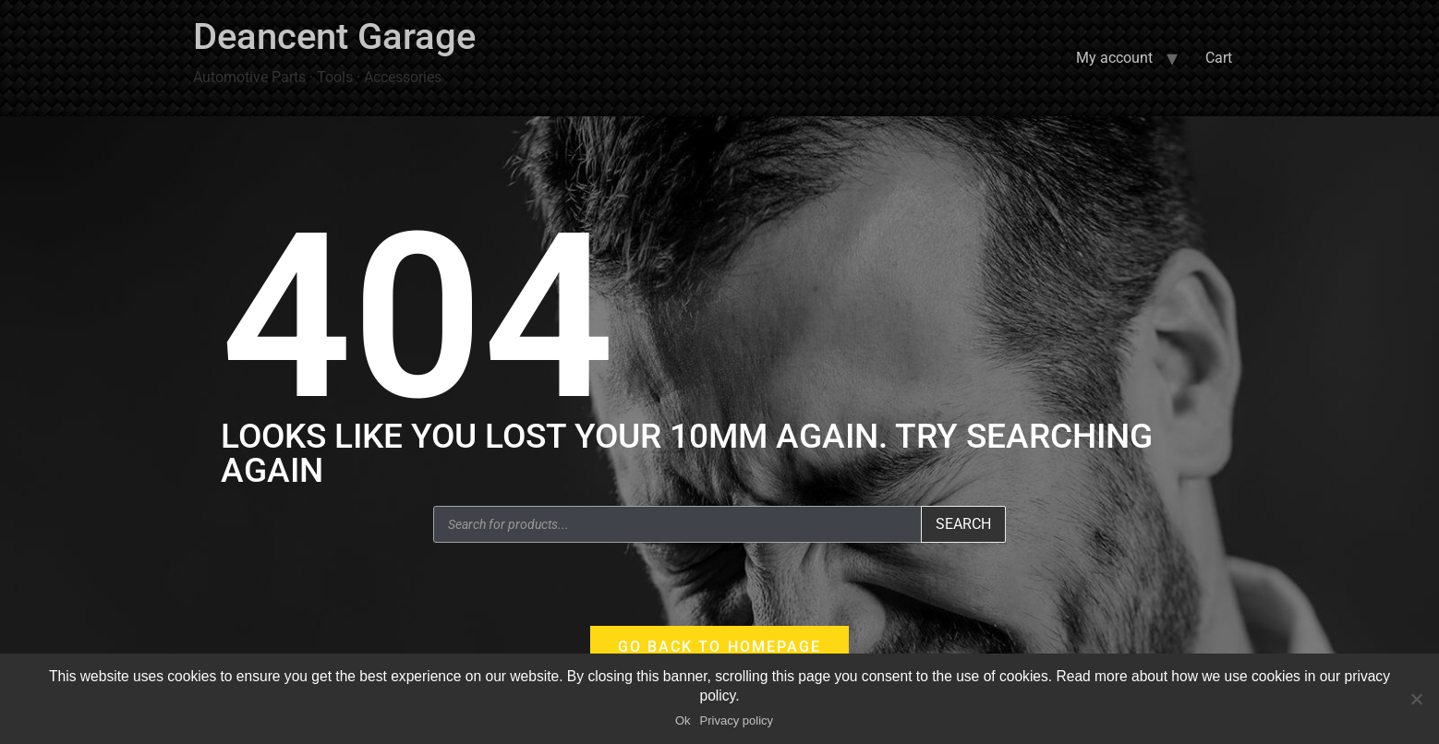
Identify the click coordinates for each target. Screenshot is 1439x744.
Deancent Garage (334, 36)
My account (1114, 57)
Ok (683, 720)
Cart (1218, 57)
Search (963, 524)
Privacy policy (736, 720)
